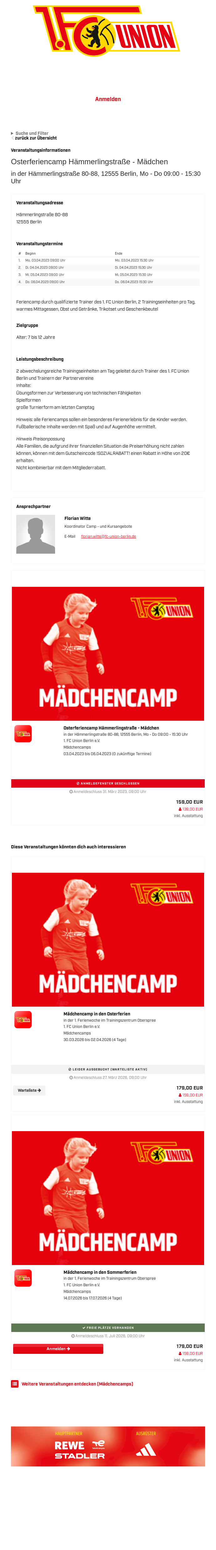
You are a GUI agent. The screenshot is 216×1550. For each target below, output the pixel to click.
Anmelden (108, 99)
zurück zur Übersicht (36, 138)
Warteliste (29, 1090)
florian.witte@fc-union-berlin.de (108, 536)
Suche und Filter (32, 133)
